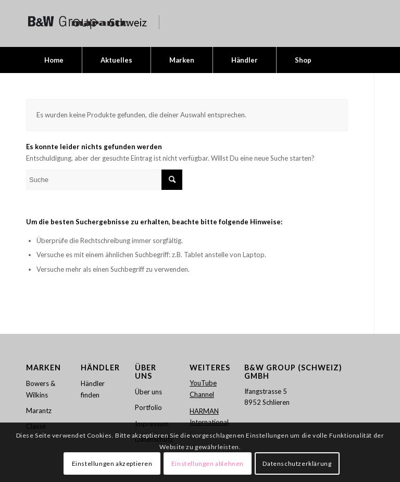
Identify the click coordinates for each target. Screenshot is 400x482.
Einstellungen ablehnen (207, 463)
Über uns (148, 392)
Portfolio (148, 407)
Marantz (39, 410)
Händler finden (93, 389)
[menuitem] (54, 60)
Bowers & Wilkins (40, 389)
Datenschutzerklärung (296, 463)
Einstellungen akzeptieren (112, 463)
